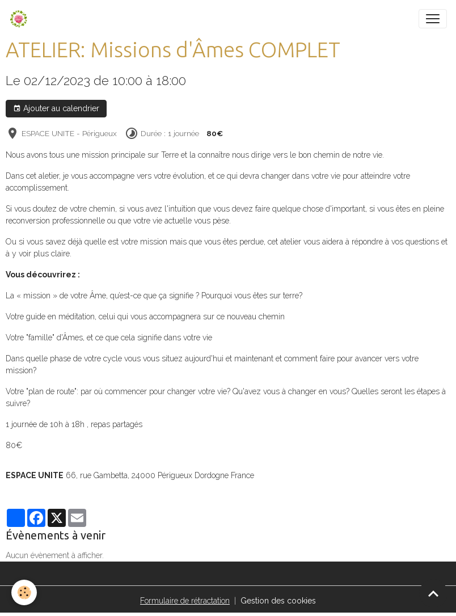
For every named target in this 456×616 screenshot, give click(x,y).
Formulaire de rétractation (185, 600)
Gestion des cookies (278, 600)
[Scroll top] (433, 593)
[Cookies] (24, 592)
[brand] (21, 18)
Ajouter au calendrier (56, 109)
